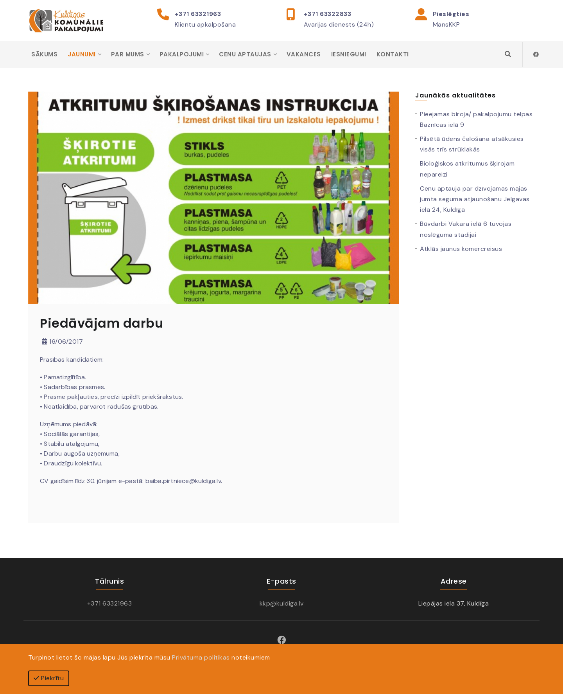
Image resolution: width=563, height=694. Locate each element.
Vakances (304, 54)
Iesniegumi (348, 54)
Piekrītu (49, 678)
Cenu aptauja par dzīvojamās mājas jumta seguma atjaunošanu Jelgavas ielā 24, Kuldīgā (475, 200)
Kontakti (393, 54)
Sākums (44, 54)
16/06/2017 (62, 342)
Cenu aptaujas (245, 54)
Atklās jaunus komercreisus (461, 249)
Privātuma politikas (201, 657)
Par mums (127, 54)
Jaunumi (82, 54)
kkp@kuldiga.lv (282, 604)
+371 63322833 (327, 14)
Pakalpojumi (182, 54)
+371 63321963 (198, 14)
